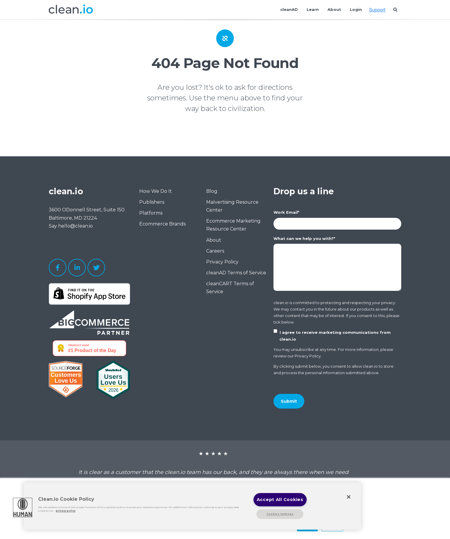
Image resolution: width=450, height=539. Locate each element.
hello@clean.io (75, 226)
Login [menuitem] (356, 9)
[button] (22, 507)
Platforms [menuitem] (150, 213)
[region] (192, 506)
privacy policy (65, 511)
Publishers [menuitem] (151, 202)
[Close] (348, 496)
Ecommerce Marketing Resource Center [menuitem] (233, 225)
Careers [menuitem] (215, 251)
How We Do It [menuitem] (155, 191)
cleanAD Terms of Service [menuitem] (236, 273)
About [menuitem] (334, 9)
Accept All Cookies (280, 499)
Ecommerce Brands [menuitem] (162, 224)
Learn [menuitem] (313, 9)
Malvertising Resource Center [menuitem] (232, 206)
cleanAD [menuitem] (289, 9)
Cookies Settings (279, 514)
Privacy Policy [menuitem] (222, 262)
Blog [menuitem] (211, 191)
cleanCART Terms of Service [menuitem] (230, 287)
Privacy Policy (308, 356)
